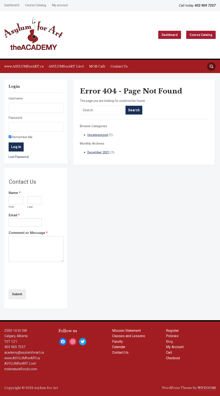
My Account (175, 347)
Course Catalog (35, 5)
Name (14, 193)
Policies (172, 336)
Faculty (117, 341)
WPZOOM (207, 388)
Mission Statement (126, 331)
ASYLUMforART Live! (66, 66)
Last (30, 206)
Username (16, 98)
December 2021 (98, 152)
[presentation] (41, 282)
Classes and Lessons (128, 336)
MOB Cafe (97, 66)
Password (15, 117)
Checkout (173, 358)
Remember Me (21, 137)
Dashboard (11, 5)
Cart (169, 352)
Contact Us (119, 66)
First (11, 206)
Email (14, 215)
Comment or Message (28, 233)
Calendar (118, 347)
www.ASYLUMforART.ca (23, 66)
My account (60, 5)
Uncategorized (97, 135)
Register (172, 331)
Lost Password (19, 157)
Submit (17, 294)
